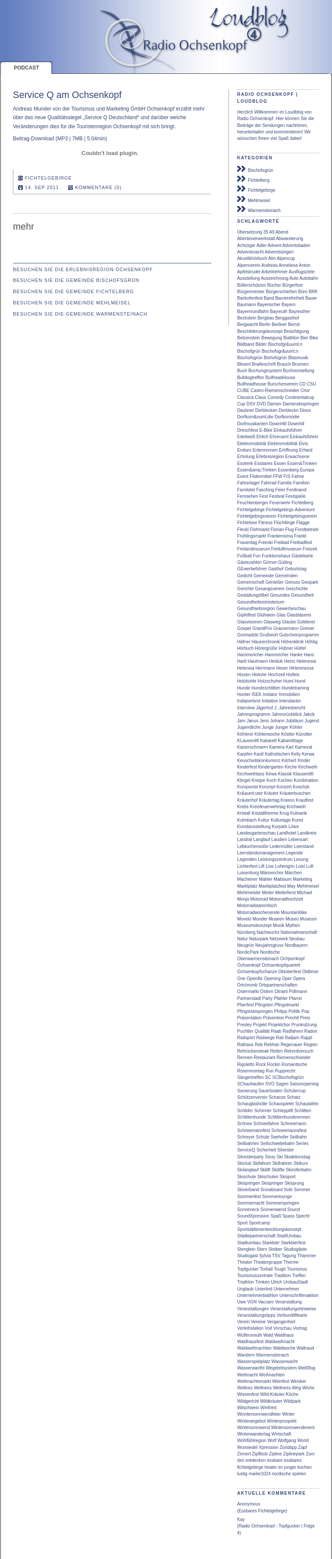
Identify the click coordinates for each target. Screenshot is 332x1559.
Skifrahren (282, 1163)
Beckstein (246, 318)
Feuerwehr (280, 502)
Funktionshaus (276, 555)
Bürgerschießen (281, 291)
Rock (261, 1064)
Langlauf (261, 839)
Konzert (283, 786)
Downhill (296, 423)
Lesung (301, 859)
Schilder (245, 1110)
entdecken (255, 1460)
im (280, 1467)
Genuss (292, 582)
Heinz (289, 661)
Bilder (261, 344)
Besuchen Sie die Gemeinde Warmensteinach (80, 313)
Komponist (247, 786)
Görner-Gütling (277, 562)
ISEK (256, 694)
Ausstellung (248, 278)
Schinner (263, 1110)
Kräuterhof (247, 800)
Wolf (272, 1440)
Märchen (293, 872)
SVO (270, 1083)
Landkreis (307, 833)
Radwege (265, 1037)
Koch (271, 780)
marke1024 (260, 1473)
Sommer (302, 1189)
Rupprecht (285, 1071)
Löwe (293, 826)
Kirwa (271, 774)
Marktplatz (247, 886)
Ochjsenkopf (292, 958)
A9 (271, 232)
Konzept (267, 786)
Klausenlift (303, 774)
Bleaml (244, 364)
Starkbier (271, 1242)
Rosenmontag (250, 1071)
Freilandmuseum (253, 549)
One (241, 978)
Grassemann (285, 628)
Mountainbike (294, 912)
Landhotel (286, 833)
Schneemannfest (253, 1130)
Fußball (244, 555)
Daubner (245, 410)
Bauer (311, 298)
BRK (313, 291)
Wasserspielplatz (253, 1361)
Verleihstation (250, 1328)
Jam (241, 720)
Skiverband (248, 1189)
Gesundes (280, 595)
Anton (304, 265)
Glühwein (266, 615)
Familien (301, 483)
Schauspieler (281, 1103)
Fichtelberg (253, 179)
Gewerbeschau (291, 608)
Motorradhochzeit (286, 899)
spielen (299, 1473)
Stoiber (275, 1249)
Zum (310, 1453)
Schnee (244, 1123)
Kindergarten (270, 767)
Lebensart (297, 839)
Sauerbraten (270, 1090)
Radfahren (292, 1031)
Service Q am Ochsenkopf (67, 94)
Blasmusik (298, 357)
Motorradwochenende (258, 912)
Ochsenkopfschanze (257, 971)
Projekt (260, 1024)
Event (242, 476)
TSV (276, 1255)
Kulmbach (247, 820)
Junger (281, 727)
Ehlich (263, 436)
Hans (309, 654)
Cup (241, 404)
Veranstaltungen (253, 1308)
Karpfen (245, 754)
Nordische (270, 952)
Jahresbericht (292, 707)
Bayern (288, 304)
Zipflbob (260, 1453)
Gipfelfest (246, 615)
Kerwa (308, 754)
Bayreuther (299, 311)
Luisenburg (248, 872)
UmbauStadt (295, 1282)
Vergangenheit (281, 1321)
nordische (281, 1473)
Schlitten (302, 1110)
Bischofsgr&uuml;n (280, 351)
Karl (290, 747)
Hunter (244, 694)
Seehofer (279, 1137)
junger (290, 1467)
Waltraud (305, 1348)
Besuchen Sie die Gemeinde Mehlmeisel (72, 302)
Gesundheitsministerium (260, 602)
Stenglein (246, 1249)
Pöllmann (298, 991)
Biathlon (291, 337)
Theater (244, 1262)
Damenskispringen (300, 404)
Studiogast (247, 1255)
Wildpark (292, 1401)
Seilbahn (298, 1137)
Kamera (277, 747)
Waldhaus (284, 1335)
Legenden (247, 859)
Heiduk (276, 661)
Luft (309, 866)
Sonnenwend (273, 1209)
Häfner (244, 641)
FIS (287, 476)
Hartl (242, 661)
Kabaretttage (290, 740)
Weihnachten (272, 1374)
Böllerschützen (251, 285)
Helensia (245, 668)
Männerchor (271, 872)
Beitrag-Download (33, 139)
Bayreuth (279, 311)
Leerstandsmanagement (261, 853)
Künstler (304, 734)
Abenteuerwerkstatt (256, 238)
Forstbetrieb (306, 529)
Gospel (244, 628)
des (240, 1460)
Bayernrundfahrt (253, 311)
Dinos (305, 410)
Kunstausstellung (254, 826)
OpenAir (255, 978)
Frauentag (247, 542)
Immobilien (289, 694)
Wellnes (245, 1387)
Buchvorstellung (299, 370)
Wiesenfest (248, 1394)
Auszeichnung (274, 278)
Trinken (262, 1282)
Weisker (299, 1381)
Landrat (244, 839)
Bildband (245, 344)
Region (310, 1044)
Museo (292, 919)
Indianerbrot (248, 701)
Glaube (289, 622)
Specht (303, 1216)
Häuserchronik (265, 641)
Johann (277, 720)
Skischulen (267, 1176)
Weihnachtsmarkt (254, 1381)
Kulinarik (298, 813)
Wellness (263, 1387)
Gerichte (245, 588)
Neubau (297, 938)
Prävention (273, 1017)
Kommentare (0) (98, 187)
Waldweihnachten (254, 1348)
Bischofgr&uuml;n (285, 344)
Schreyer (246, 1137)
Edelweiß (246, 436)
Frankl (300, 536)
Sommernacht (250, 1203)
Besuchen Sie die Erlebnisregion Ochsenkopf (83, 269)
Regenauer (291, 1044)
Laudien (279, 839)
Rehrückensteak (253, 1051)
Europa (307, 470)
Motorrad (259, 899)
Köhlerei (245, 734)
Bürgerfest (292, 285)
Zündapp (288, 1447)
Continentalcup (299, 397)
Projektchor (279, 1024)
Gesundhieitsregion (256, 608)
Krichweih (296, 806)
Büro (303, 291)
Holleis (293, 674)
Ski (280, 1156)
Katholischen (277, 754)
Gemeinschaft (250, 582)
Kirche (291, 767)
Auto (293, 278)
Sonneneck (248, 1209)
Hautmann (257, 661)
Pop (305, 1011)
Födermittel (261, 476)
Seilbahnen (248, 1143)
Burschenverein (282, 384)
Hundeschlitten (265, 688)
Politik (294, 1011)
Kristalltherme (264, 813)
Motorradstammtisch (257, 905)
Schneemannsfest (289, 1130)
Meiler (268, 892)
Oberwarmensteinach (258, 958)
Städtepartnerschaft (256, 1235)
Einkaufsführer (304, 436)
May (291, 886)
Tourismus (297, 1269)
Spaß (276, 1216)
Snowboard (271, 1189)
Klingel (244, 780)
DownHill (277, 423)
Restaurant (265, 1057)
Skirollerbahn (298, 1169)
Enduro (244, 450)
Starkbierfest (293, 1242)
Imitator (270, 694)
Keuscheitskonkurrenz (258, 760)
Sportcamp (259, 1223)
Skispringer (272, 1183)
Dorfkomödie (287, 416)
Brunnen (300, 364)
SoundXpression (253, 1216)
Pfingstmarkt (287, 1004)
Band (269, 298)
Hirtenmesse (301, 668)
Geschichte (297, 588)
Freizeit (310, 549)
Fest (264, 496)
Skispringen (248, 1183)
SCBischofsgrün (288, 1077)
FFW (277, 476)
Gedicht (244, 575)
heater (270, 1467)
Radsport (246, 1037)
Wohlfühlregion (251, 1440)
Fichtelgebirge (256, 189)
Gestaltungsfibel (253, 595)
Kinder (304, 760)
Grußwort (269, 634)
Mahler (265, 879)
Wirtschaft (281, 1434)
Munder (260, 919)
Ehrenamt (278, 436)
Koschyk (301, 786)
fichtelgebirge (250, 1467)
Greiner (307, 628)
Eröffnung (288, 450)
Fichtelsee (247, 522)
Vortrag (300, 1328)
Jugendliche (248, 727)
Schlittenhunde (251, 1117)
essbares (292, 1460)
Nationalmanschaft (299, 932)
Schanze (277, 1097)
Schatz (294, 1097)
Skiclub (244, 1163)
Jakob (309, 714)
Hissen (244, 674)
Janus (252, 720)
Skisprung (294, 1183)
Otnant (281, 991)
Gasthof (276, 568)
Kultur (263, 820)
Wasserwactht (251, 1368)
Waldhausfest (250, 1341)
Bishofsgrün (275, 357)
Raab (276, 1031)
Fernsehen (247, 496)
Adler (262, 245)
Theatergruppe (268, 1262)
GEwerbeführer (252, 568)
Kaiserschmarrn (252, 747)
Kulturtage (281, 820)
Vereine (258, 1321)
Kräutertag (269, 800)
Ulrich (276, 1282)
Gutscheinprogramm (299, 634)
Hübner (286, 648)
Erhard (306, 450)
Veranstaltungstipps (256, 1315)
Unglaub (245, 1289)
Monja (243, 899)
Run (270, 1071)
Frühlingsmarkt (251, 536)
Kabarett (268, 740)
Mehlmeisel (253, 199)
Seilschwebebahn (277, 1143)
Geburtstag (295, 568)
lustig (242, 1473)
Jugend (311, 720)
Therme (290, 1262)
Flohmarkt (259, 529)
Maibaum (282, 879)
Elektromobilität (282, 443)
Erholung (246, 456)
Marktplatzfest (272, 886)
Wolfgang (287, 1440)
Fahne (297, 476)
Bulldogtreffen (250, 377)
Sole (288, 1189)
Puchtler (245, 1031)
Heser (282, 668)
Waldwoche (284, 1348)
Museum (308, 919)
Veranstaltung (288, 1302)
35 (265, 232)
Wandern (246, 1355)
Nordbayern (296, 945)
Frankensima (280, 536)
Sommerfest (249, 1196)
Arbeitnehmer (274, 271)
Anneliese (288, 265)
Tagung (289, 1255)
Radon (310, 1031)
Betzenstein (248, 337)
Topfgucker (248, 1269)
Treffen (299, 1275)
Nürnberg (246, 932)
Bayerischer (268, 304)
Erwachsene (297, 456)
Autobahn (309, 278)
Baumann (246, 304)
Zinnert (244, 1453)
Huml (288, 681)
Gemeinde (264, 575)
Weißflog (306, 1368)
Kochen (285, 780)
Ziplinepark (294, 1453)
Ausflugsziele (302, 271)
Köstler (288, 734)
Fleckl (243, 529)
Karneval (303, 747)
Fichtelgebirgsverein (256, 516)
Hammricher (276, 654)
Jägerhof (264, 707)
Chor (305, 390)
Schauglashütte (252, 1103)
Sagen (282, 1083)
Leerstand (303, 846)
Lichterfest (247, 866)
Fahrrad (269, 483)
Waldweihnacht (279, 1341)
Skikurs (301, 1163)
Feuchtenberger (252, 502)
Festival (276, 496)
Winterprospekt (282, 1421)
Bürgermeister (251, 291)
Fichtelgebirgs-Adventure (290, 509)
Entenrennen (265, 450)
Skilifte (278, 1169)
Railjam (292, 1037)
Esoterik (245, 463)
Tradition (282, 1275)
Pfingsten (264, 1004)
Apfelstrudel (248, 271)
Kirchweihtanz (250, 774)
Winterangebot (251, 1421)
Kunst (297, 820)
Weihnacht (247, 1374)
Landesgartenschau (256, 833)
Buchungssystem (265, 370)
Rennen (245, 1057)
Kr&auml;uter (250, 793)
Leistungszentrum (275, 859)
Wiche (308, 1387)
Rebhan (271, 1044)
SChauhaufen (250, 1083)
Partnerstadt (249, 998)
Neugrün (245, 945)
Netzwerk (278, 938)
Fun (257, 555)
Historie (259, 674)
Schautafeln (307, 1103)
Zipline (275, 1453)
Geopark (309, 582)
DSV (251, 404)
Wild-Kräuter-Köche (279, 1394)
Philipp (281, 1011)
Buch (242, 370)
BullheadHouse (280, 377)
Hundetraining (295, 688)
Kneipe (258, 780)
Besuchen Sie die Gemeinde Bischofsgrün (76, 280)
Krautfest (304, 800)
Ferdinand (296, 489)
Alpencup (286, 258)
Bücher (274, 285)
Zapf (302, 1447)
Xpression (268, 1447)
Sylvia (265, 1255)
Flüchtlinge (284, 522)
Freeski (265, 542)
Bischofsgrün (255, 169)
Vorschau (282, 1328)
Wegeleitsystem (281, 1368)
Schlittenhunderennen (288, 1117)
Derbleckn (288, 410)
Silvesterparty (250, 1156)
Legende (294, 853)
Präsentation (249, 1017)
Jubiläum (295, 720)
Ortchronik (247, 985)
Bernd (294, 324)
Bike (314, 337)
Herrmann (265, 668)
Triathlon (245, 1282)
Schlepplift (283, 1110)
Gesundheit (302, 595)
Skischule (246, 1176)
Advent (275, 245)
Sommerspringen (282, 1203)
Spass (288, 1216)
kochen (305, 1467)
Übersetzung (249, 232)
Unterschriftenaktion (299, 1295)
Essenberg (288, 470)
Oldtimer (310, 971)
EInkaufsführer (287, 430)
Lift (262, 866)
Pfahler (281, 998)
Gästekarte (302, 555)
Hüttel (300, 648)
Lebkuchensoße (253, 846)
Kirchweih (307, 767)
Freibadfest (301, 542)
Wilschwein (248, 1407)
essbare (274, 1460)
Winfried (268, 1407)
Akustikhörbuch (252, 258)
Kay (241, 1519)
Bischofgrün (248, 351)
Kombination (306, 780)
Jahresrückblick (287, 714)
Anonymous (248, 1504)
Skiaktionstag (297, 1156)
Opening (272, 978)
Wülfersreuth (249, 1335)
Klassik (285, 774)
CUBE (243, 390)
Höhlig (311, 641)
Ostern (266, 991)
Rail (280, 1037)
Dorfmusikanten (252, 423)
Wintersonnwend (253, 1427)
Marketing (302, 879)
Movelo (244, 919)
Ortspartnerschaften (278, 985)
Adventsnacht (250, 252)
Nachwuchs (268, 932)
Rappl (306, 1037)
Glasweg (272, 622)
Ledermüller (281, 846)
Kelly (296, 754)
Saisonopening (304, 1083)
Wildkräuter (271, 1401)
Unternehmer (286, 1289)
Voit (268, 1328)
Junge (268, 727)
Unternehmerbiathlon (257, 1295)
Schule (262, 1137)
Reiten (276, 1051)
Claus (260, 397)
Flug (289, 529)
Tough (280, 1269)
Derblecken (266, 410)
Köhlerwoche (267, 734)
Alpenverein (248, 265)
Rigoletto (245, 1064)
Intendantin (290, 701)
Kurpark (279, 826)
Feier (280, 489)
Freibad (281, 542)
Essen (280, 463)
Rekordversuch (299, 1051)
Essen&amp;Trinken (256, 470)
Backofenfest (250, 298)
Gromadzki (247, 634)
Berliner (279, 324)
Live (270, 866)
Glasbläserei (299, 615)
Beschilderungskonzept (259, 331)
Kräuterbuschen (295, 793)
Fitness (265, 522)
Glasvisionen (249, 622)
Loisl (300, 866)
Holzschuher (270, 681)
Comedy (275, 397)
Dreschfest (247, 430)
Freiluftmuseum (286, 549)
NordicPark (248, 952)
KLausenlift (248, 740)
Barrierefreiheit (289, 298)
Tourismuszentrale (255, 1275)
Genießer (275, 582)
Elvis (303, 443)
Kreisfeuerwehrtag (267, 806)
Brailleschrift (264, 364)
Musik (279, 925)
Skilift (265, 1169)
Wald (268, 1335)
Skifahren (262, 1163)
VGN (252, 1302)
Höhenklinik (292, 641)
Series (302, 1143)
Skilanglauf (248, 1169)
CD (302, 384)
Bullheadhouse (251, 384)
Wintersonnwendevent (293, 1427)
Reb (259, 1044)
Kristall (244, 813)
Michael (304, 892)
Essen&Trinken (302, 463)
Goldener (306, 622)
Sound (293, 1209)
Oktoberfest (289, 971)
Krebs (243, 806)
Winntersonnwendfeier (259, 1414)
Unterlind (263, 1289)
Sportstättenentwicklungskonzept (269, 1229)
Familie (285, 483)
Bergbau (265, 318)
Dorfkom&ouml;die (255, 416)
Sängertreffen (250, 1077)
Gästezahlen (249, 562)
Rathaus (245, 1044)
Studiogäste (295, 1249)
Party (267, 998)
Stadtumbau (249, 1242)
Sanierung (247, 1090)
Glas (280, 615)
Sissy (270, 1156)
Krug (284, 813)
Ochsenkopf (248, 965)
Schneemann (293, 1123)
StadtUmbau (289, 1235)
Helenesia (306, 661)
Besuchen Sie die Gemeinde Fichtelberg (73, 291)
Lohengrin (284, 866)
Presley (244, 1024)
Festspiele (295, 496)
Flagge (303, 522)
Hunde (243, 688)
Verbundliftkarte (292, 1315)
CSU (311, 384)
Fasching (265, 489)
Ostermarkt (248, 991)
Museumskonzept (254, 925)
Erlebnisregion (270, 456)
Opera (299, 978)
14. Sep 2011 (42, 187)
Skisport (288, 1176)
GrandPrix (262, 628)
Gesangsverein (270, 588)
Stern (262, 1249)
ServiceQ (246, 1150)
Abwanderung (289, 238)
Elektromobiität (251, 443)
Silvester (285, 1150)
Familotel (246, 489)
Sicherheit (266, 1150)
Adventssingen (279, 252)
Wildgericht (248, 1401)
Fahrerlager (248, 483)
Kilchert (289, 760)
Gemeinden (286, 575)
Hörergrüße (266, 648)
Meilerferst (285, 892)
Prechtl (292, 1017)
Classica (245, 397)
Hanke (296, 654)
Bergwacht (247, 324)
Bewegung (271, 337)
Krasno (287, 800)
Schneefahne (266, 1123)
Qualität (261, 1031)
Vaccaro (266, 1302)
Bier (304, 337)
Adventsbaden (296, 245)
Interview (246, 707)
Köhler (296, 727)
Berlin (264, 324)
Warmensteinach (259, 209)
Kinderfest (247, 767)
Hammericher (250, 654)
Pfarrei (295, 998)
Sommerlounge (277, 1196)
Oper (287, 978)
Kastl (259, 754)
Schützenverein (252, 1097)
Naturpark (259, 938)
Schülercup (295, 1090)
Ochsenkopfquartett (281, 965)
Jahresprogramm (253, 714)
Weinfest (280, 1381)
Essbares (263, 463)
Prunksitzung (304, 1024)
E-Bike (266, 430)
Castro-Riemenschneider (275, 390)
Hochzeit (276, 674)
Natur (242, 938)
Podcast (26, 68)
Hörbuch (245, 648)
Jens (264, 720)
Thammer (306, 1255)
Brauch (284, 364)
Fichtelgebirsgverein (297, 516)
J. (276, 707)
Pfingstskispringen (255, 1011)
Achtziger (246, 245)
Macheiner (247, 879)
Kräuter (271, 793)
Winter (288, 1414)
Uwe (241, 1302)
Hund (300, 681)
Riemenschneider (293, 1057)
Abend (282, 232)
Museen (276, 919)
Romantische (294, 1064)
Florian (277, 529)
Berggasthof (287, 318)
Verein (243, 1321)
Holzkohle (247, 681)
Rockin (273, 1064)
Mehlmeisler (249, 892)
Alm (272, 258)
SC (268, 1077)
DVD (261, 404)
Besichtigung (296, 331)
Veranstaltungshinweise (293, 1308)
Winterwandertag (253, 1434)
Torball (266, 1269)
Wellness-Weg (287, 1387)
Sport (242, 1223)
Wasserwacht (284, 1361)
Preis (305, 1017)
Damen (274, 404)
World (302, 1440)
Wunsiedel (247, 1447)
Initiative (270, 701)
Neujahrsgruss (269, 945)
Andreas (269, 265)
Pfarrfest (245, 1004)
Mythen (292, 925)
